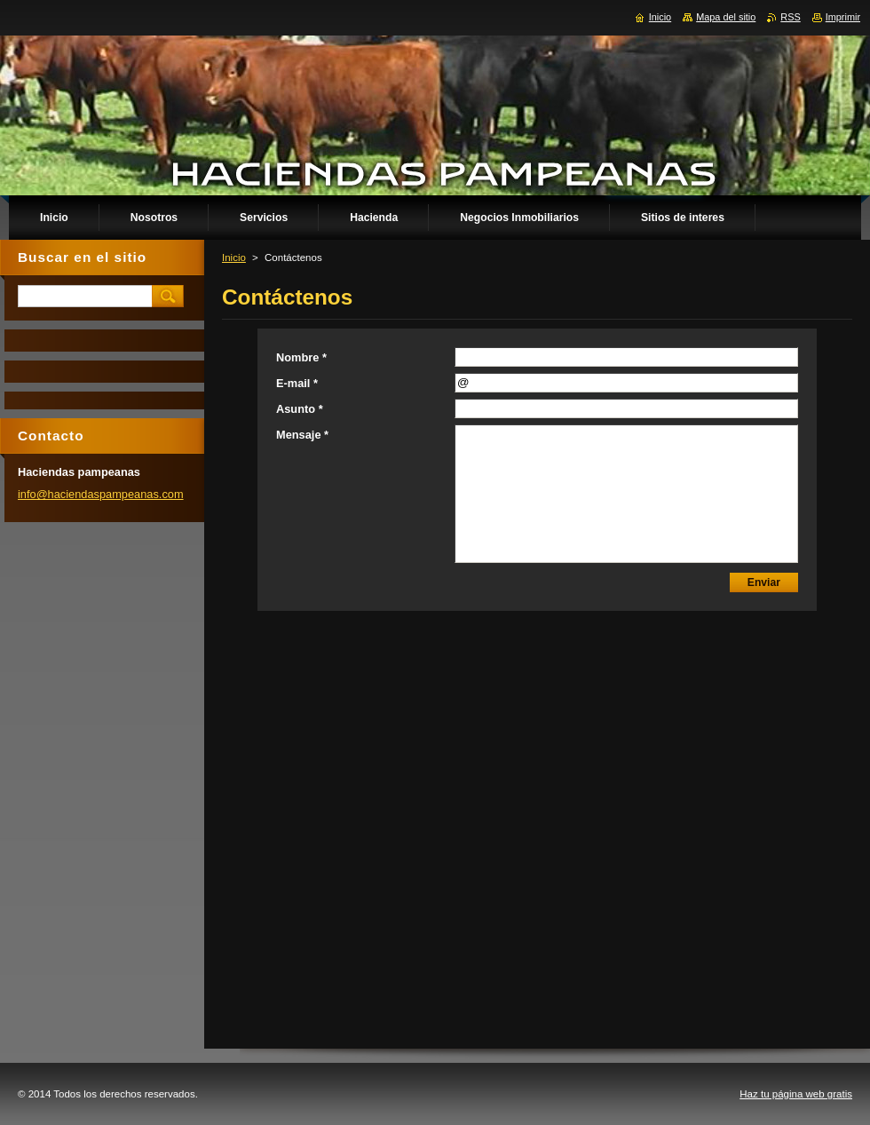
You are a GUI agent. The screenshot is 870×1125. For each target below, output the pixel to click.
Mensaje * (302, 434)
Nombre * (301, 357)
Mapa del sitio (725, 17)
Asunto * (299, 409)
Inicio (234, 257)
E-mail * (297, 383)
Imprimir (843, 17)
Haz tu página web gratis (796, 1094)
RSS (790, 17)
